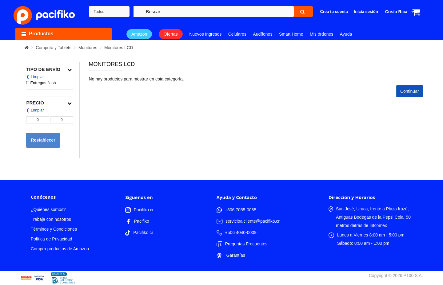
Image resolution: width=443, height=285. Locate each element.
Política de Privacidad (51, 238)
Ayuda (346, 34)
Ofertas (171, 34)
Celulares (237, 34)
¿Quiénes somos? (48, 209)
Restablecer (43, 140)
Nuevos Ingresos (205, 34)
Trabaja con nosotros (51, 219)
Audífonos (262, 34)
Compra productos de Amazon (60, 248)
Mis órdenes (321, 34)
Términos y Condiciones (54, 229)
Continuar (409, 91)
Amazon (139, 34)
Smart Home (291, 34)
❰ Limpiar (35, 76)
